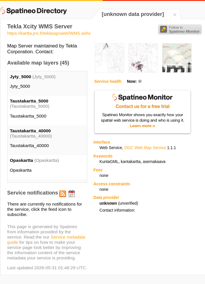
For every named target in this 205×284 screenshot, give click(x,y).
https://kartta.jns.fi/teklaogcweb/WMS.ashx (49, 33)
